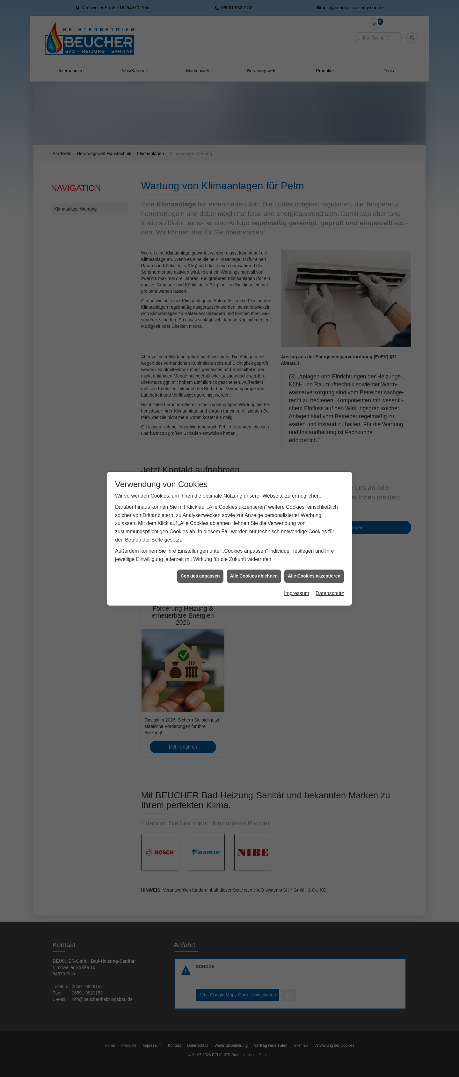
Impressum (296, 539)
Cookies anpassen (200, 522)
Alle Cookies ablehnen (254, 522)
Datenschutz (330, 539)
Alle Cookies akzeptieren (314, 522)
